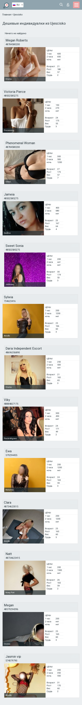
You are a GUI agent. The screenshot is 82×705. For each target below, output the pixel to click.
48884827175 (11, 403)
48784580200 (13, 44)
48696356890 (13, 352)
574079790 (11, 660)
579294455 (11, 455)
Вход (68, 4)
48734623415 (13, 557)
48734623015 (11, 506)
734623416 (10, 301)
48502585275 (11, 95)
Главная (7, 14)
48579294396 (11, 609)
